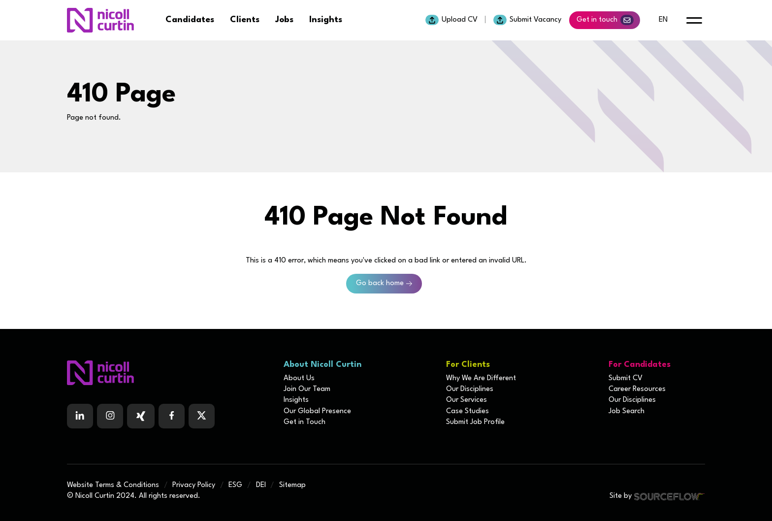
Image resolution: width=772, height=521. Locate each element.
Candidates (189, 20)
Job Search (626, 411)
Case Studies (467, 411)
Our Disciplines (469, 389)
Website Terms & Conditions (113, 485)
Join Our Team (307, 389)
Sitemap (292, 485)
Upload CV (451, 20)
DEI (261, 485)
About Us (299, 378)
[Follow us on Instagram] (110, 416)
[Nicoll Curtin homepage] (100, 20)
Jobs (284, 20)
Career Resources (637, 389)
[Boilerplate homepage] (169, 372)
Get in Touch (304, 422)
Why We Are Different (481, 378)
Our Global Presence (317, 411)
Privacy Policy (193, 485)
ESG (235, 485)
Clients (244, 20)
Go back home (380, 283)
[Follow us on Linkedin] (80, 416)
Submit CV (626, 378)
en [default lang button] (663, 20)
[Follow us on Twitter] (202, 416)
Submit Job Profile (475, 422)
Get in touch (605, 20)
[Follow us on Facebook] (141, 416)
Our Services (466, 400)
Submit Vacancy (527, 20)
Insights (325, 20)
